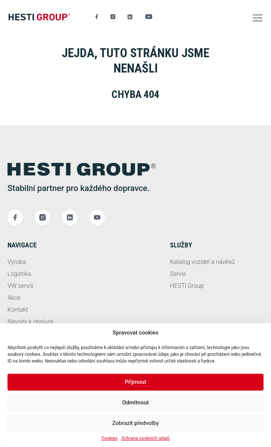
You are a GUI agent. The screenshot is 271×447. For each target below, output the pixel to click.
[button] (258, 17)
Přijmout (135, 382)
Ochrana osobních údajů (145, 438)
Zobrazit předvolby (135, 423)
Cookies (109, 438)
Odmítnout (135, 402)
